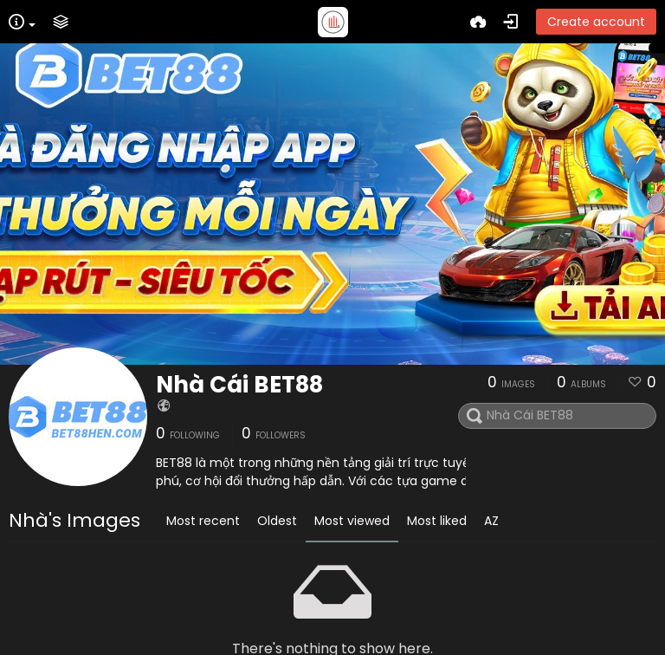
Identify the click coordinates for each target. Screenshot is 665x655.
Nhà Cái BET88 (239, 384)
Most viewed (352, 520)
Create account (596, 21)
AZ (491, 520)
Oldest (277, 520)
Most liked (437, 520)
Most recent (203, 520)
